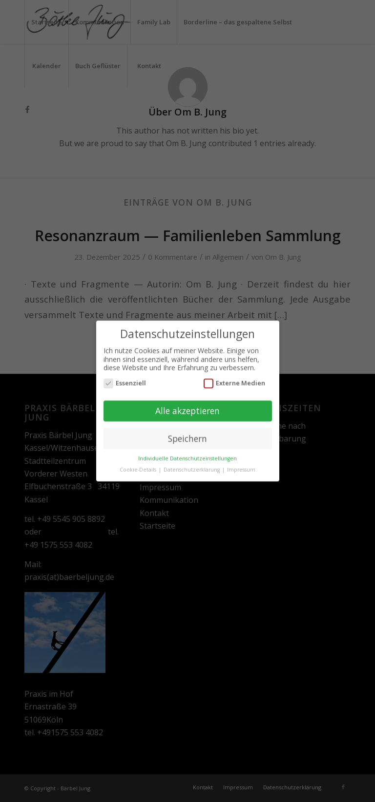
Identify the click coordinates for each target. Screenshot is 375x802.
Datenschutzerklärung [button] (192, 467)
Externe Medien (235, 380)
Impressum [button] (241, 467)
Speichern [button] (187, 435)
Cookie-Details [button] (139, 467)
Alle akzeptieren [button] (187, 408)
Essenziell (125, 380)
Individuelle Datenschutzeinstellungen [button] (187, 456)
